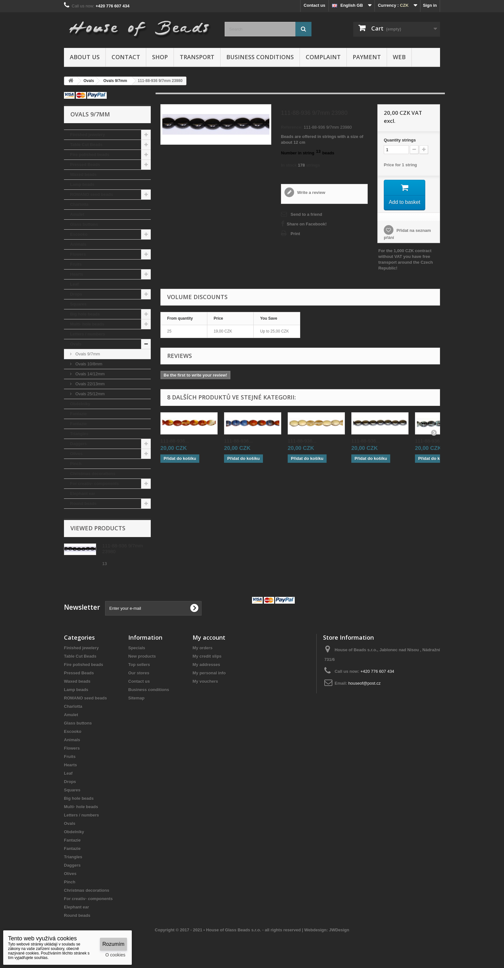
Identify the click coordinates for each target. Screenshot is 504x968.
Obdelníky (80, 403)
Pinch (75, 463)
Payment (367, 57)
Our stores (138, 673)
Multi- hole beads (87, 324)
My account (209, 637)
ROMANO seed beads (91, 194)
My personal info (209, 673)
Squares (78, 304)
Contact (126, 57)
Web (399, 57)
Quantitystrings (400, 140)
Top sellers (139, 664)
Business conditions (260, 57)
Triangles (79, 433)
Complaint (323, 57)
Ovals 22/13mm (89, 383)
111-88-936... (174, 441)
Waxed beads (83, 174)
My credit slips (207, 656)
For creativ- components (94, 483)
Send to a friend (306, 214)
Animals (78, 244)
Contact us (314, 5)
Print (295, 233)
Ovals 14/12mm (89, 373)
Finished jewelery (87, 134)
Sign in (430, 5)
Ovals (75, 344)
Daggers (78, 443)
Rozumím (113, 944)
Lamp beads (82, 184)
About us (85, 57)
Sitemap (136, 698)
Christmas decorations (92, 473)
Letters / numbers (87, 334)
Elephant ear (82, 493)
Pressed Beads (85, 164)
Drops (76, 294)
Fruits (76, 264)
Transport (197, 57)
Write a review (310, 192)
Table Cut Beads (86, 144)
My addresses (206, 664)
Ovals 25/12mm (89, 393)
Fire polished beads (89, 154)
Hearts (76, 274)
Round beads (83, 503)
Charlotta (79, 204)
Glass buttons (84, 224)
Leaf (74, 284)
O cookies (115, 954)
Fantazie (78, 413)
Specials (136, 647)
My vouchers (205, 681)
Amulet (77, 214)
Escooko (78, 234)
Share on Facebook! (307, 224)
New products (142, 656)
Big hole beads (85, 314)
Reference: (291, 127)
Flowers (78, 254)
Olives (76, 453)
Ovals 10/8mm (88, 363)
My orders (202, 647)
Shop (160, 57)
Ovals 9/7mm (87, 354)
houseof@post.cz (364, 683)
